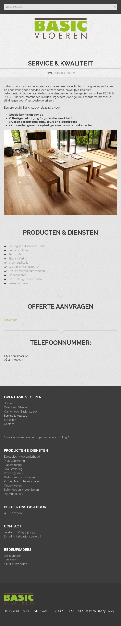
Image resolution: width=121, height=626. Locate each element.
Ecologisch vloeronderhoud (27, 246)
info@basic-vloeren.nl (27, 536)
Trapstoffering (17, 254)
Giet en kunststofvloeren (24, 266)
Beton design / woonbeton (26, 279)
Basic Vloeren (14, 611)
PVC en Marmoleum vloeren (27, 270)
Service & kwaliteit (15, 415)
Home (49, 72)
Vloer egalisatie (18, 262)
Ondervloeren (17, 275)
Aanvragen (10, 319)
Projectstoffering (19, 250)
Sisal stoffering (18, 258)
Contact (9, 424)
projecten (10, 419)
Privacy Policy (105, 611)
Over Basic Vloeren (16, 407)
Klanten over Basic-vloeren (21, 411)
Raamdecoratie (18, 283)
